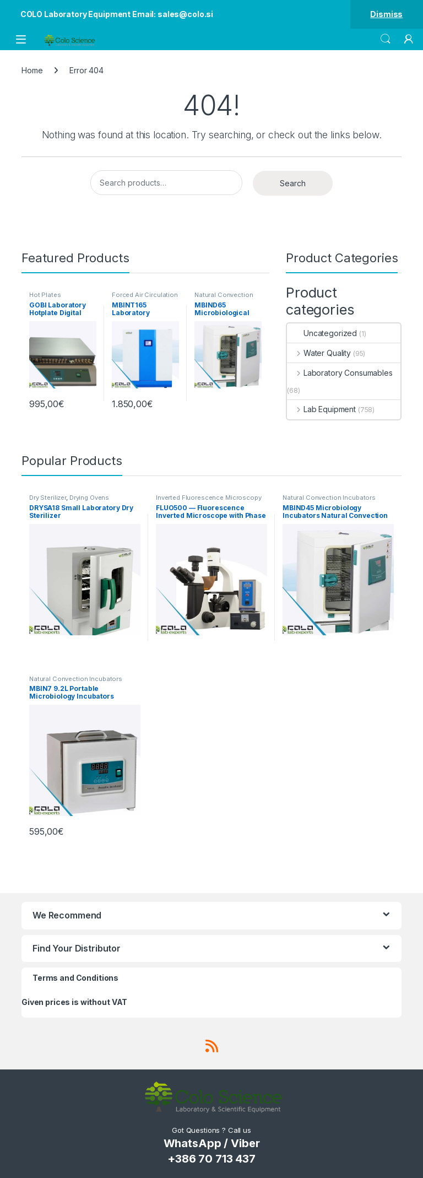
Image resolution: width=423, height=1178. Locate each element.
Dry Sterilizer (47, 497)
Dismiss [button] (386, 14)
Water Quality (319, 353)
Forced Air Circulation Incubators (145, 298)
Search (385, 39)
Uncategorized (322, 333)
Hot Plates (45, 295)
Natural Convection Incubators (223, 298)
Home (31, 70)
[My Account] (409, 39)
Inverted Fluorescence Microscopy (209, 497)
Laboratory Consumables (340, 372)
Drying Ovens (89, 497)
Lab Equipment (321, 409)
